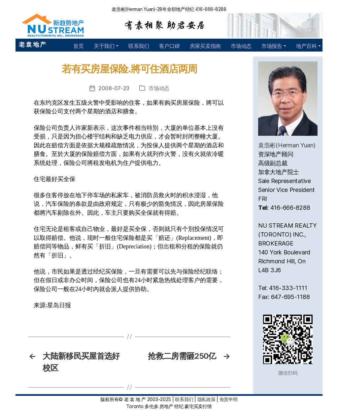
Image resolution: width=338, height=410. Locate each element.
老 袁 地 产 (32, 44)
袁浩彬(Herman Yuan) (287, 145)
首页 (78, 46)
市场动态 (241, 46)
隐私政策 (206, 399)
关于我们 (104, 46)
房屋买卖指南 (205, 46)
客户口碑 (169, 46)
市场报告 (271, 46)
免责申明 (229, 399)
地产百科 (306, 46)
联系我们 (138, 46)
